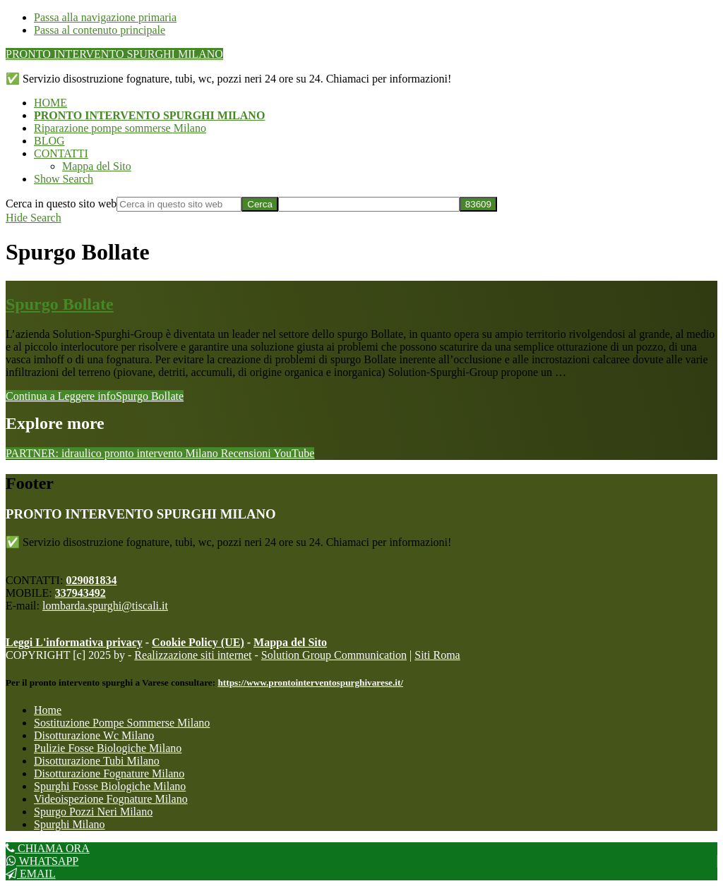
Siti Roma (437, 655)
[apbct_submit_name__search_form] (478, 204)
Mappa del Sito (290, 642)
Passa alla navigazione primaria (105, 17)
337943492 (80, 593)
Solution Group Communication (334, 655)
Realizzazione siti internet (192, 655)
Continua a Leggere (95, 396)
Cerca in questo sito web (61, 204)
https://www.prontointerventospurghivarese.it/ (310, 682)
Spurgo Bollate (60, 304)
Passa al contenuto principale (99, 30)
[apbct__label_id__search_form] (369, 204)
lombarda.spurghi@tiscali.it (105, 606)
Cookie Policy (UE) (198, 642)
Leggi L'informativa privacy (74, 642)
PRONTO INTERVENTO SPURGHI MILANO (114, 54)
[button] (63, 179)
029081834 (91, 580)
